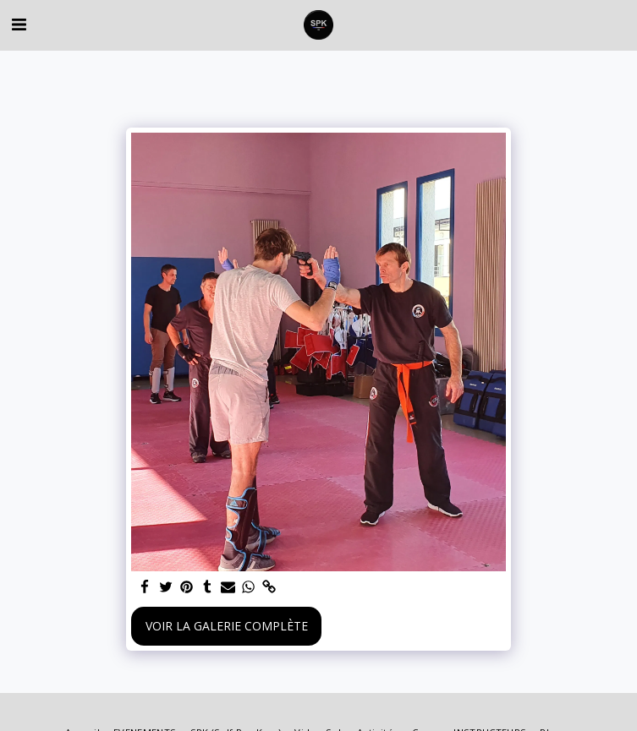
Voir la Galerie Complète (227, 626)
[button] (18, 24)
